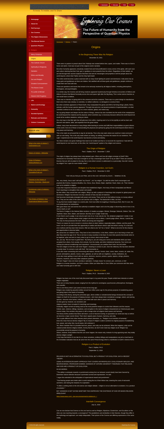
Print (132, 5)
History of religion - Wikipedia (38, 153)
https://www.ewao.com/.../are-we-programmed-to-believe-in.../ (77, 396)
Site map (115, 5)
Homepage (60, 42)
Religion (68, 42)
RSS (124, 5)
